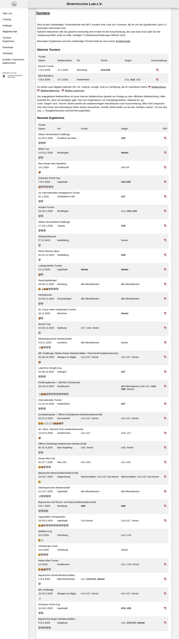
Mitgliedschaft (10, 31)
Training (7, 19)
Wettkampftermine (73, 84)
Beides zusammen (98, 84)
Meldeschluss (51, 84)
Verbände (8, 53)
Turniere (7, 37)
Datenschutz (9, 63)
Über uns (7, 13)
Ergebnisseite (127, 34)
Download (8, 47)
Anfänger (7, 25)
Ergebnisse (8, 41)
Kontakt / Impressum (13, 59)
